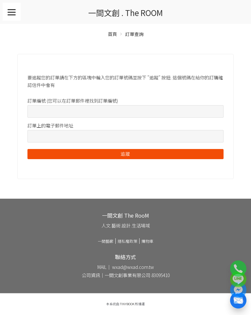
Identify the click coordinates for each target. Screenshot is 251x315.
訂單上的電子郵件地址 (50, 125)
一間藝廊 (105, 241)
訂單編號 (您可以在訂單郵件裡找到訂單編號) (72, 100)
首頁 (112, 34)
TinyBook (127, 304)
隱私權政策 (127, 241)
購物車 (147, 241)
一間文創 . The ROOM (125, 12)
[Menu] (12, 12)
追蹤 (125, 154)
